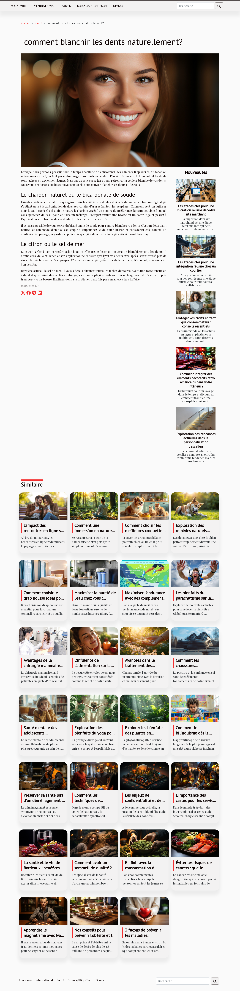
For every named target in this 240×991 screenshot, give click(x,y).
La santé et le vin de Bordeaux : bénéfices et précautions (44, 868)
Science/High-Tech (92, 6)
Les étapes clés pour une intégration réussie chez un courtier (196, 266)
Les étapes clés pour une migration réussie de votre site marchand (196, 210)
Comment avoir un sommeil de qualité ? (93, 865)
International (43, 6)
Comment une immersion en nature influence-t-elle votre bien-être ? (93, 533)
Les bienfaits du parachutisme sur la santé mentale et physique (193, 600)
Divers (118, 6)
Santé (66, 6)
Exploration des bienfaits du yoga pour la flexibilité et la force (94, 733)
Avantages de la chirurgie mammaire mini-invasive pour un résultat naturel (43, 668)
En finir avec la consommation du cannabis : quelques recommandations (142, 870)
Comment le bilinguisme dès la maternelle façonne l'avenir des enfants (193, 735)
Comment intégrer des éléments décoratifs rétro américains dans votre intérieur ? (196, 380)
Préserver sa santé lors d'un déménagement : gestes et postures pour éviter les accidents (44, 803)
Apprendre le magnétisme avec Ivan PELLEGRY (43, 935)
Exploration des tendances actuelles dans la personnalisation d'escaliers (196, 440)
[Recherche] (195, 5)
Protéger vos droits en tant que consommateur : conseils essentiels (196, 322)
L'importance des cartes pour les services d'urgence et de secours (196, 800)
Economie (18, 6)
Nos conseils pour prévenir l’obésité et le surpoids (94, 935)
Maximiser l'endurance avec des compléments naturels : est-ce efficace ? (145, 600)
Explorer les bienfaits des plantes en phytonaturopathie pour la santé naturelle (145, 735)
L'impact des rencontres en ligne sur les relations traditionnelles (44, 533)
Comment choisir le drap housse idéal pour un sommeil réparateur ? (44, 600)
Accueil (25, 23)
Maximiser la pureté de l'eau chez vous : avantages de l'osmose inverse (95, 600)
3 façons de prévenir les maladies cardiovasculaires (143, 935)
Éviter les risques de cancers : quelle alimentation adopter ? (196, 868)
